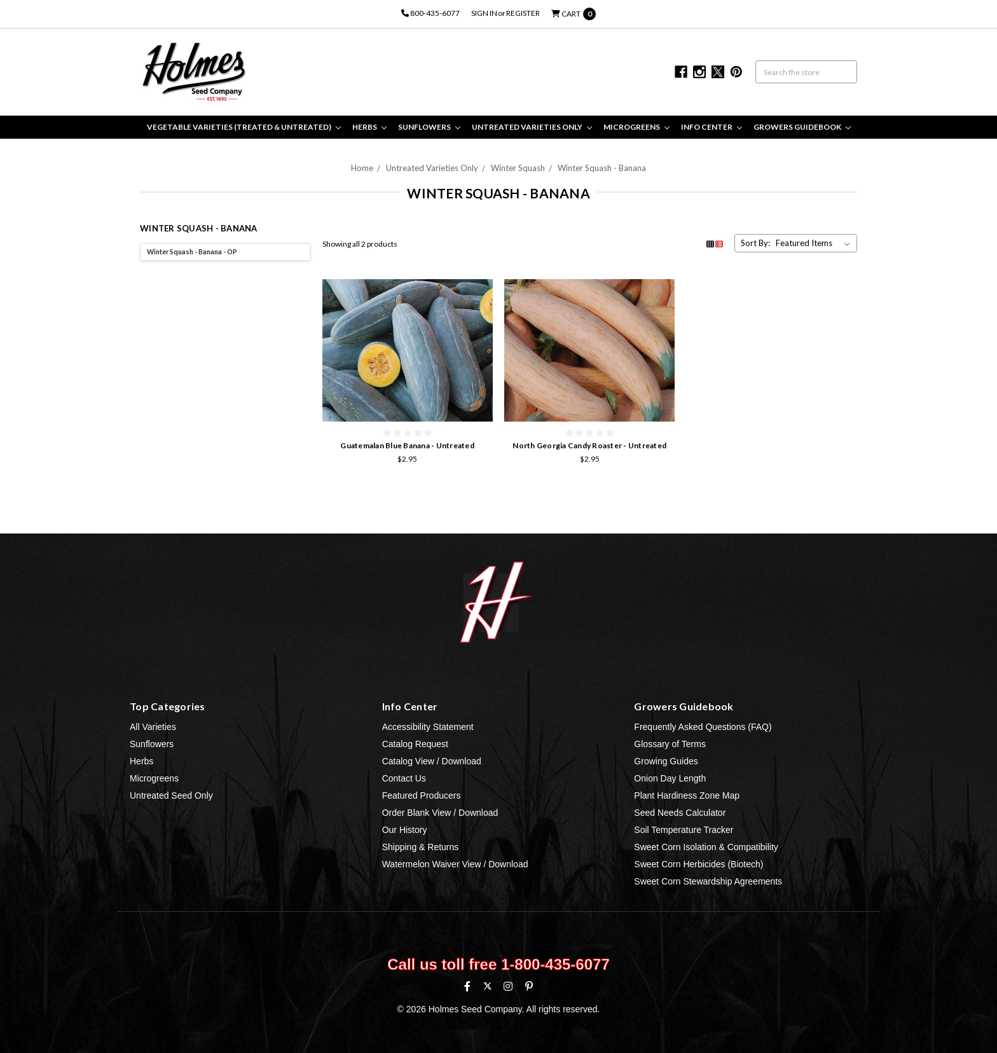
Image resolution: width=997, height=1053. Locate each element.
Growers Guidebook (802, 127)
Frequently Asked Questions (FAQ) (702, 727)
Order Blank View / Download (440, 813)
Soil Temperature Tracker (683, 830)
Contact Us (404, 778)
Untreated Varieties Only (532, 127)
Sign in (484, 13)
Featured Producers (421, 795)
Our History (404, 830)
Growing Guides (666, 761)
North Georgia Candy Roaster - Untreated (589, 445)
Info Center (711, 127)
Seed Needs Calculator (679, 813)
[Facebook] (467, 986)
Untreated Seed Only (171, 795)
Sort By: (755, 243)
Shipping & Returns (420, 847)
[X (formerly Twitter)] (487, 986)
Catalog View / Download (431, 761)
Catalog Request (415, 744)
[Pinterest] (529, 986)
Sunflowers (429, 127)
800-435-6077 (430, 13)
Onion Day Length (670, 778)
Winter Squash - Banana (602, 168)
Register (523, 13)
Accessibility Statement (428, 727)
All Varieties (153, 727)
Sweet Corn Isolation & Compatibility (706, 847)
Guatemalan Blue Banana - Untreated (407, 445)
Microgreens (636, 127)
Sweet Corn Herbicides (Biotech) (698, 864)
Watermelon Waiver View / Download (455, 864)
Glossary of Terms (670, 744)
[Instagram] (508, 986)
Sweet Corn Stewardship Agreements (708, 881)
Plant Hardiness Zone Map (686, 795)
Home (362, 168)
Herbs (369, 127)
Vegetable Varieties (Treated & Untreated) (244, 127)
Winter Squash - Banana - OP (192, 251)
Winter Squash (518, 168)
